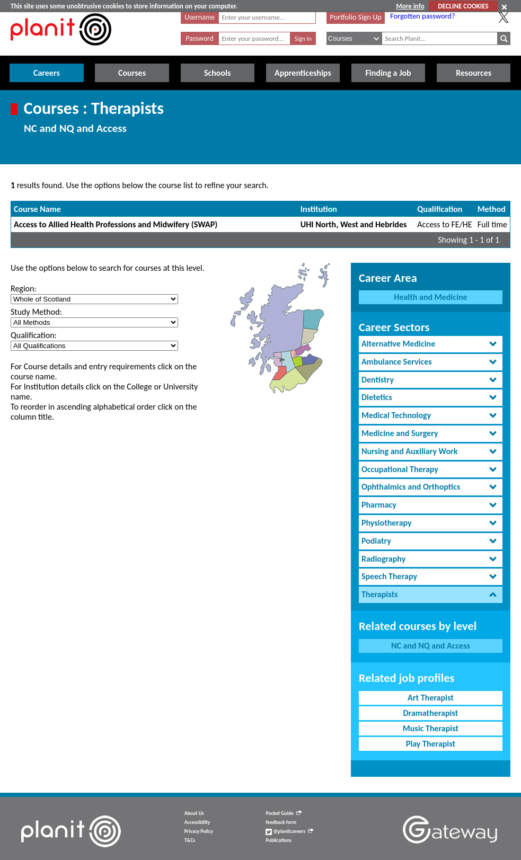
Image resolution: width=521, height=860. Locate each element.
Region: (24, 288)
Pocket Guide (283, 813)
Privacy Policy (198, 831)
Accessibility (197, 822)
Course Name (37, 209)
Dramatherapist (430, 713)
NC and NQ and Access (430, 646)
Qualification (439, 209)
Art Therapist (431, 698)
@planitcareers (289, 831)
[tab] (430, 344)
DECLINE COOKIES (463, 6)
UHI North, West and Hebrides (354, 224)
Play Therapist (430, 744)
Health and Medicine (430, 297)
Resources (473, 73)
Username (199, 17)
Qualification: (34, 335)
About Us (194, 813)
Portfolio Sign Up (356, 17)
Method (492, 209)
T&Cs (189, 840)
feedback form (281, 822)
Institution (319, 209)
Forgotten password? (422, 16)
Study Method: (36, 312)
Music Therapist (430, 728)
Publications (278, 840)
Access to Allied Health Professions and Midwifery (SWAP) (115, 224)
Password (200, 38)
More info (410, 6)
